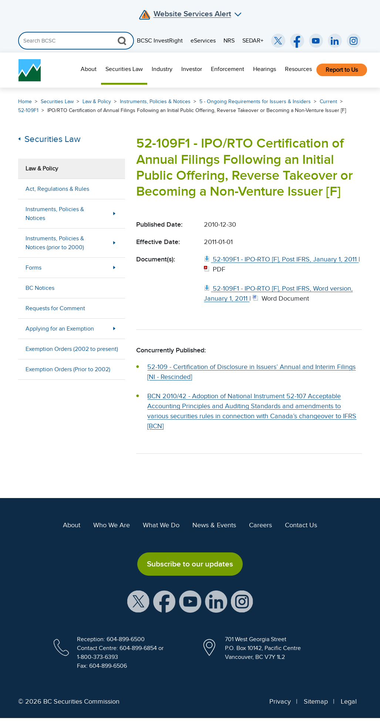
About (89, 69)
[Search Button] (122, 40)
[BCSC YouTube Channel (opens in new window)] (316, 41)
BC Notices (40, 288)
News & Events (214, 525)
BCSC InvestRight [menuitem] (160, 40)
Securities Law (124, 69)
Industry (162, 69)
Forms (33, 267)
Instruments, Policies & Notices (155, 101)
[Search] (76, 41)
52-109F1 (28, 110)
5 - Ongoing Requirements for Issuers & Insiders (255, 101)
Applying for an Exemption (60, 328)
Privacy (280, 701)
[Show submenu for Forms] (114, 267)
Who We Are (111, 525)
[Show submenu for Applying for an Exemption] (114, 328)
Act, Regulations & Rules (57, 189)
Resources (298, 69)
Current (328, 101)
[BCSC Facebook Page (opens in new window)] (297, 41)
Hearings (264, 69)
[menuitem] (88, 70)
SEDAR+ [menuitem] (252, 40)
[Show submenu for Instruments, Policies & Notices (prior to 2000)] (114, 242)
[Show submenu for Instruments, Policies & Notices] (114, 213)
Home (25, 101)
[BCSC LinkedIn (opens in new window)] (335, 41)
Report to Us (342, 70)
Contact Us (301, 525)
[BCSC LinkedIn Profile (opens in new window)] (216, 601)
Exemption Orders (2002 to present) (72, 349)
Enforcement (227, 69)
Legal (349, 701)
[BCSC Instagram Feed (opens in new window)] (354, 41)
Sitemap (316, 701)
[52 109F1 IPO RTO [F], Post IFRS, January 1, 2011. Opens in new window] (281, 259)
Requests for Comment (55, 308)
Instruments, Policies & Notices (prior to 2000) (55, 243)
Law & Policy (97, 101)
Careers (260, 525)
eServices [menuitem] (203, 40)
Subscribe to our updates (190, 563)
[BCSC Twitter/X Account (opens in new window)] (278, 41)
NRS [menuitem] (229, 40)
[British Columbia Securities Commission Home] (30, 70)
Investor (191, 69)
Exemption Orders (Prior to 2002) (68, 369)
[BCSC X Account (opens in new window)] (138, 601)
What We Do (161, 525)
